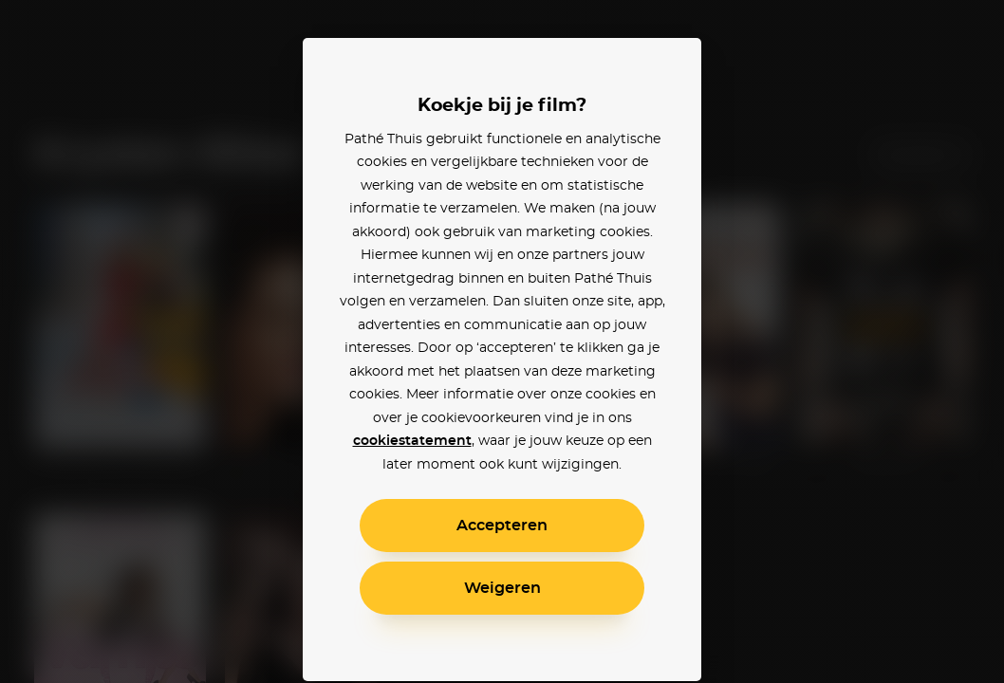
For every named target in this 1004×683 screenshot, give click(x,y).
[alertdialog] (502, 341)
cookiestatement (412, 441)
